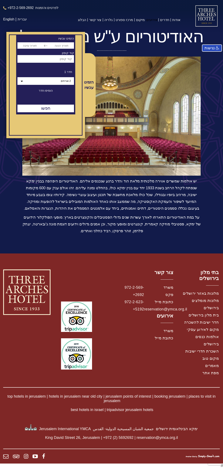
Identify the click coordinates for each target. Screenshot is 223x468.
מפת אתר (210, 373)
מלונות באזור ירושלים (201, 293)
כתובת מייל (164, 302)
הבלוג (82, 20)
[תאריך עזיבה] (30, 45)
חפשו (45, 108)
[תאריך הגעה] (62, 45)
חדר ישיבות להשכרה (201, 322)
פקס (169, 295)
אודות (176, 20)
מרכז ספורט (124, 20)
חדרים (164, 20)
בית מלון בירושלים (204, 315)
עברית (22, 19)
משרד (168, 287)
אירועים (152, 20)
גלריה (108, 20)
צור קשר (95, 20)
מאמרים (212, 366)
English (8, 19)
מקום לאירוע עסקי (203, 329)
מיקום (140, 20)
